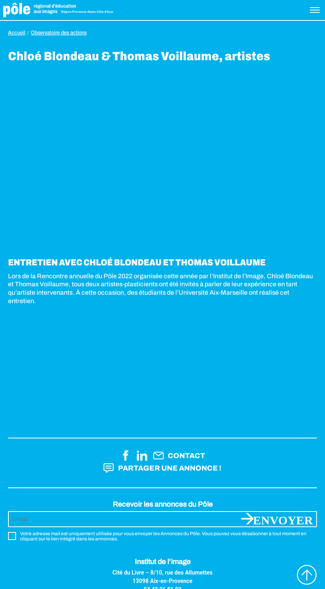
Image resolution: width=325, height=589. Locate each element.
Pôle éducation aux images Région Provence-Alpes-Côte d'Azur (58, 10)
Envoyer (283, 519)
